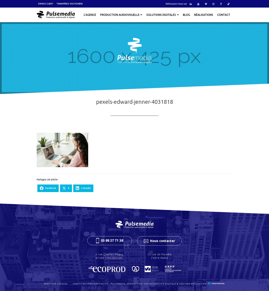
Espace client (45, 4)
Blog (186, 14)
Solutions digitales (161, 14)
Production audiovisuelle (119, 14)
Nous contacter (159, 241)
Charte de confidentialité (90, 284)
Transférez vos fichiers (69, 4)
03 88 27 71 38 (109, 240)
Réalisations (203, 14)
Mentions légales (56, 284)
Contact (223, 14)
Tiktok (228, 3)
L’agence (90, 14)
